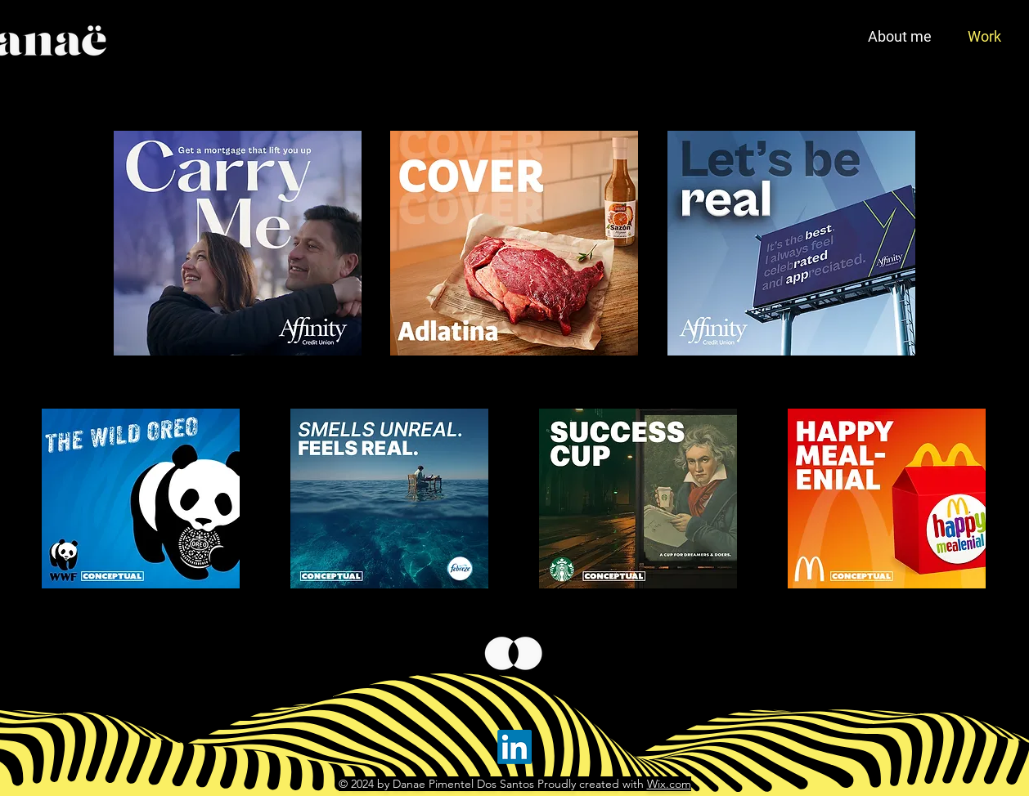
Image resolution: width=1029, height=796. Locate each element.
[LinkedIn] (514, 747)
